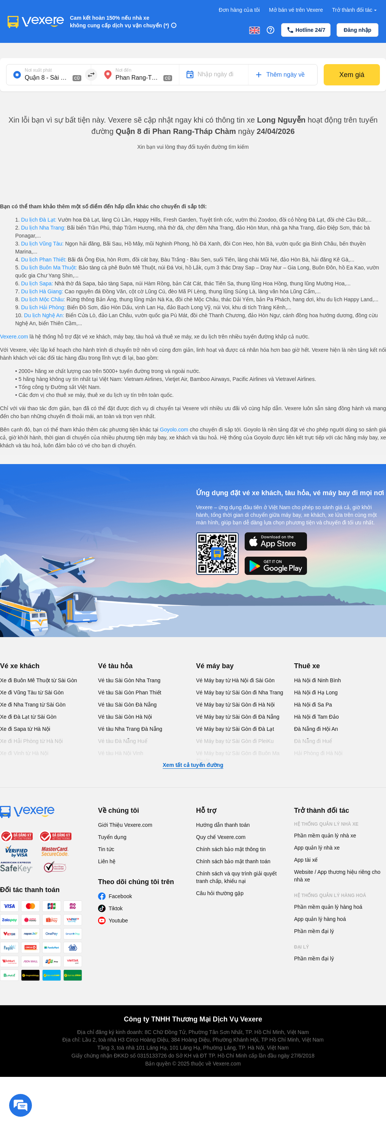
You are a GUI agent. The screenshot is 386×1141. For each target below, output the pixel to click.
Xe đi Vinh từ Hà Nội (24, 753)
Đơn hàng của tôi (239, 10)
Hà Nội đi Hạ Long (316, 692)
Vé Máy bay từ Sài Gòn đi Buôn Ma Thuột (238, 757)
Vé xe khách (20, 666)
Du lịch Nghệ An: (43, 315)
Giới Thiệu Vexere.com (125, 825)
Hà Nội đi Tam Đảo (316, 717)
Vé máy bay (215, 666)
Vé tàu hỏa (115, 666)
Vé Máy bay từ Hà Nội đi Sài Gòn (235, 680)
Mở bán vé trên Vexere (296, 10)
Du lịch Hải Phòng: (43, 307)
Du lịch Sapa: (37, 283)
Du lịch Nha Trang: (43, 228)
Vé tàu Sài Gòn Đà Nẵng (127, 705)
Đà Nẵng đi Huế (313, 741)
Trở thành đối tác (355, 10)
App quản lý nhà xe (317, 848)
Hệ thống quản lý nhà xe (326, 824)
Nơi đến (123, 70)
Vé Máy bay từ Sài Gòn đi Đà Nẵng (237, 717)
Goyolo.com (174, 429)
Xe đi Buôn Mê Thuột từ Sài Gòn (38, 680)
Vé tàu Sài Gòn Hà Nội (125, 717)
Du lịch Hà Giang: (42, 291)
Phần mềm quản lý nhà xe (325, 836)
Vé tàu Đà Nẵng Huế (122, 741)
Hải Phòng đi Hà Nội (318, 753)
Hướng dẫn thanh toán (223, 825)
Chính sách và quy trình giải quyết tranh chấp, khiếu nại (236, 877)
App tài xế (306, 860)
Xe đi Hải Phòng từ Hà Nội (31, 741)
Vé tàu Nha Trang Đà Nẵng (130, 729)
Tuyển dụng (112, 837)
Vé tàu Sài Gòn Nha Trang (129, 680)
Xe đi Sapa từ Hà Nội (25, 729)
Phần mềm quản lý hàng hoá (328, 907)
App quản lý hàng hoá (320, 919)
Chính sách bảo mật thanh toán (233, 861)
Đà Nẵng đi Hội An (316, 729)
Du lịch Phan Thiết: (44, 260)
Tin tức (106, 849)
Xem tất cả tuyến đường (193, 765)
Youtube (118, 921)
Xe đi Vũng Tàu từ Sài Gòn (32, 692)
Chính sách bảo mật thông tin (231, 849)
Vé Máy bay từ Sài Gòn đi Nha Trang (239, 692)
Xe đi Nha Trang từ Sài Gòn (32, 705)
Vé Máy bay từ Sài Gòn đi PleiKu (235, 741)
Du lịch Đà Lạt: (39, 220)
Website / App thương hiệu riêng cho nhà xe (337, 876)
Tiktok (116, 908)
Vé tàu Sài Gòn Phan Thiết (129, 692)
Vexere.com (14, 337)
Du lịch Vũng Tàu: (42, 244)
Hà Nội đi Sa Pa (313, 705)
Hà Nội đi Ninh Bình (317, 680)
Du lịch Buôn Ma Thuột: (49, 267)
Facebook (120, 896)
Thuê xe (307, 666)
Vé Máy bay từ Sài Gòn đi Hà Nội (235, 705)
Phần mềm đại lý (314, 931)
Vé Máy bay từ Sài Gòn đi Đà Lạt (235, 729)
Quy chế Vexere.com (220, 837)
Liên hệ (106, 861)
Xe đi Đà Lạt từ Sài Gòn (28, 717)
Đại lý (301, 947)
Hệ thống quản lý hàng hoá (330, 895)
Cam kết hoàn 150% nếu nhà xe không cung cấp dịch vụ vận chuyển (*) (119, 21)
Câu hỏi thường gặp (220, 893)
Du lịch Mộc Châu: (43, 299)
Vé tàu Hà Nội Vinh (120, 753)
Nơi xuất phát (38, 70)
